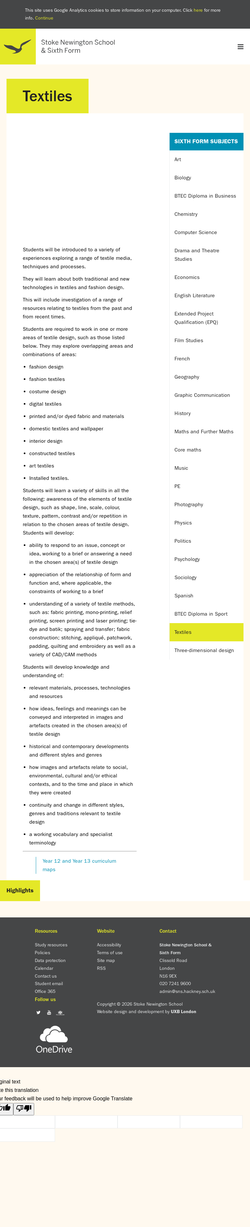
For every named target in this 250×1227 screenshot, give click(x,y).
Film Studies (188, 340)
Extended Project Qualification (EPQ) (196, 318)
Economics (187, 277)
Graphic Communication (202, 395)
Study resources (51, 945)
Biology (182, 177)
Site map (106, 960)
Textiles (182, 632)
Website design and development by (146, 1011)
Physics (183, 523)
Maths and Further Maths (203, 431)
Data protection (50, 960)
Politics (182, 541)
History (182, 413)
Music (181, 468)
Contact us (46, 976)
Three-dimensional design (204, 650)
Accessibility (109, 945)
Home (60, 46)
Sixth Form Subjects (206, 141)
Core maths (187, 450)
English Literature (194, 295)
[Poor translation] (23, 1109)
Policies (42, 952)
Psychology (187, 559)
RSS (101, 968)
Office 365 (45, 991)
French (182, 359)
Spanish (183, 596)
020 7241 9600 (175, 983)
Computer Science (195, 232)
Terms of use (110, 952)
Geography (186, 377)
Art (177, 159)
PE (177, 486)
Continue (44, 18)
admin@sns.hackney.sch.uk (187, 991)
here (198, 10)
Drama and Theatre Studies (196, 254)
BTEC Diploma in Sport (201, 614)
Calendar (44, 968)
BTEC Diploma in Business (205, 196)
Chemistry (186, 214)
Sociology (185, 577)
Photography (188, 504)
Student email (49, 983)
